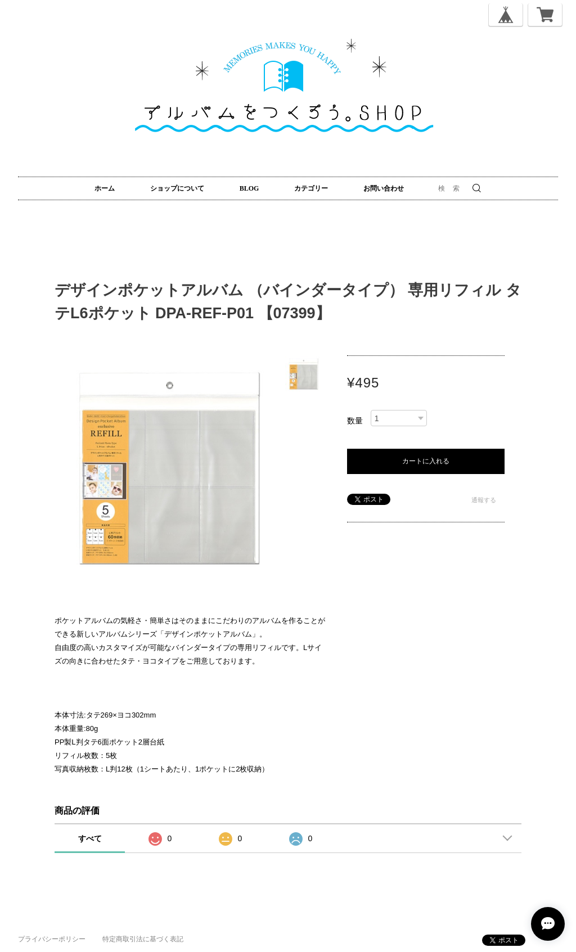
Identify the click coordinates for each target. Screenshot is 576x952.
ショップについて (177, 188)
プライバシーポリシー (52, 939)
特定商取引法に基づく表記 (142, 939)
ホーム (104, 188)
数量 (355, 420)
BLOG (249, 188)
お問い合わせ (383, 188)
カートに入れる (425, 461)
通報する (483, 500)
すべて (90, 838)
